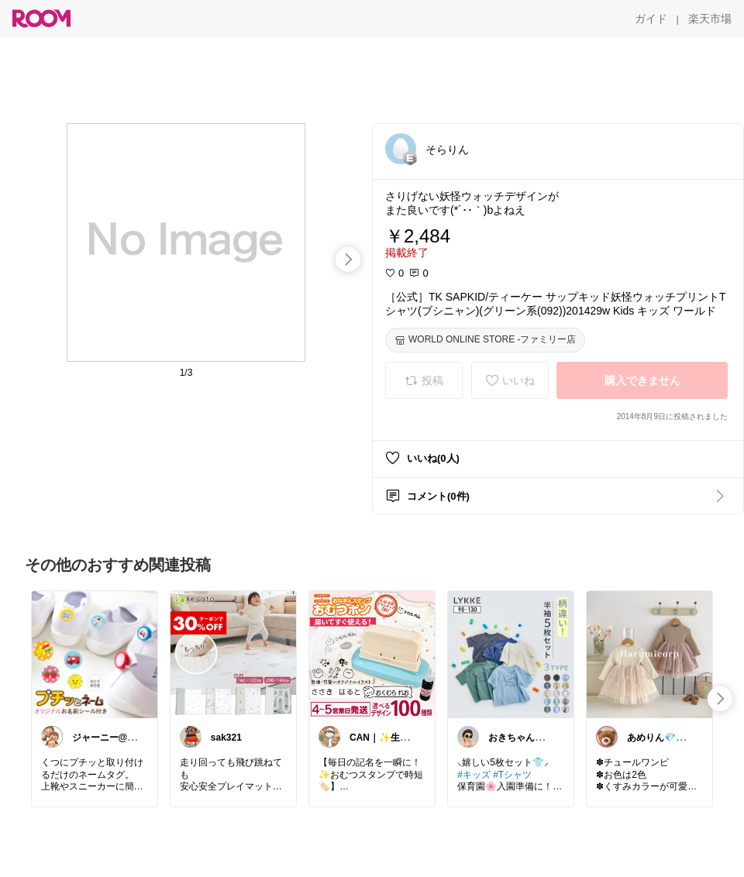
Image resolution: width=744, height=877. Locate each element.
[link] (94, 654)
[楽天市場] (710, 19)
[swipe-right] (348, 259)
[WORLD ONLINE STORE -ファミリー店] (485, 340)
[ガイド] (651, 19)
